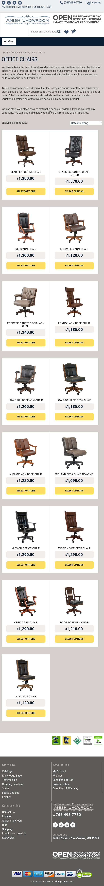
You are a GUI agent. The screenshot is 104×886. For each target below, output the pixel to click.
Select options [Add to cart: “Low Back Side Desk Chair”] (74, 416)
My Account (59, 771)
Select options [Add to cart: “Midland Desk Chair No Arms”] (74, 490)
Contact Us (8, 812)
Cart (49, 6)
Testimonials (9, 779)
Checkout (39, 6)
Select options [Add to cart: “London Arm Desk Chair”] (74, 342)
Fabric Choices (10, 792)
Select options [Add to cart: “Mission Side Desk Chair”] (74, 564)
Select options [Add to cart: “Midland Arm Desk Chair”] (26, 490)
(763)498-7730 (71, 2)
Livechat (93, 2)
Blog (4, 824)
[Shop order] (86, 123)
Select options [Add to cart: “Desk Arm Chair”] (26, 265)
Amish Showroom (12, 820)
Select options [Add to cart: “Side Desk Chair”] (26, 713)
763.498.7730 (68, 815)
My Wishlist (24, 6)
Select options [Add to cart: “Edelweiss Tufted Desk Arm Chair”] (26, 342)
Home (6, 52)
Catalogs (7, 771)
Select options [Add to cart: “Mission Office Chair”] (26, 564)
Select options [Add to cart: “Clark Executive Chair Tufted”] (74, 191)
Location (7, 816)
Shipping (7, 829)
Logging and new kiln (14, 833)
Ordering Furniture (12, 784)
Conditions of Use (62, 779)
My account (8, 6)
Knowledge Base (12, 775)
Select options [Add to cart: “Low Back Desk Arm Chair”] (26, 416)
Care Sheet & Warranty (65, 788)
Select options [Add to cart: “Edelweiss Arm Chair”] (74, 265)
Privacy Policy (60, 784)
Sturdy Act (8, 837)
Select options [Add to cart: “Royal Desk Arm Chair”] (74, 638)
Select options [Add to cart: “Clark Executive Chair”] (26, 191)
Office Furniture (20, 52)
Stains (5, 788)
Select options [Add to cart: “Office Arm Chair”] (26, 638)
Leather (6, 797)
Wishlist (57, 775)
